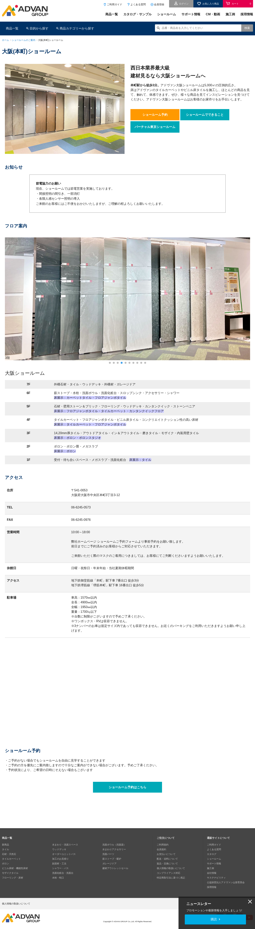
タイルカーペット (11, 858)
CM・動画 (213, 14)
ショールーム (166, 14)
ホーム (5, 40)
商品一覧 (111, 14)
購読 (214, 919)
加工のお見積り (60, 858)
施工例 (230, 14)
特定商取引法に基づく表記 (171, 877)
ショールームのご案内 (23, 40)
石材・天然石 (9, 854)
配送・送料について (167, 858)
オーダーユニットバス (64, 854)
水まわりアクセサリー (114, 849)
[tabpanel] (127, 298)
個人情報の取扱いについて (171, 868)
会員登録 (159, 4)
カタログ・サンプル (137, 14)
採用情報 (246, 14)
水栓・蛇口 (58, 877)
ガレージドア (109, 863)
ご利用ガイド (114, 4)
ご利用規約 (162, 844)
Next (235, 299)
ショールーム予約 (155, 114)
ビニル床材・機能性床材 (15, 868)
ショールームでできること (205, 114)
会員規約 (161, 849)
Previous (20, 299)
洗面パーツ (108, 854)
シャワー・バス (60, 868)
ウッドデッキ (59, 849)
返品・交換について (167, 863)
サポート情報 (190, 14)
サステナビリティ (216, 877)
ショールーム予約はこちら (127, 787)
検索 (247, 27)
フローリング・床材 (12, 877)
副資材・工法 (59, 863)
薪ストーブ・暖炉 (111, 858)
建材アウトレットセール (115, 868)
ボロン (5, 863)
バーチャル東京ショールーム (155, 127)
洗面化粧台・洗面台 (62, 873)
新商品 (5, 844)
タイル (5, 849)
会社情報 (211, 873)
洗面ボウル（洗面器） (114, 844)
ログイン (184, 3)
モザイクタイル (10, 873)
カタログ (211, 854)
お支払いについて (166, 854)
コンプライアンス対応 (168, 873)
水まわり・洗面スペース (65, 844)
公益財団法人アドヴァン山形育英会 (226, 882)
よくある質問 (138, 4)
